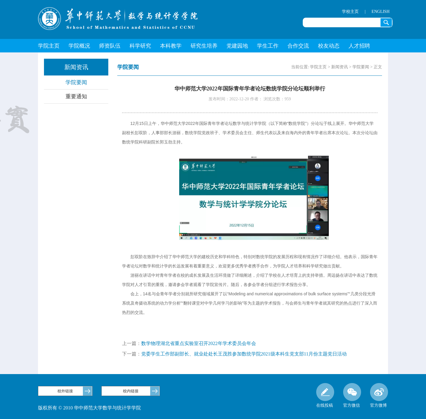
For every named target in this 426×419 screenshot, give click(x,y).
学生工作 (268, 46)
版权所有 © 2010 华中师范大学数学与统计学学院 (89, 407)
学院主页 (49, 46)
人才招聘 (359, 46)
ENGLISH (381, 11)
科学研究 (140, 46)
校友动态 (329, 46)
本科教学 (171, 46)
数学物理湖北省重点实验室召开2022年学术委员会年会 (198, 343)
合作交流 (298, 46)
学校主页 (350, 11)
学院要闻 (76, 82)
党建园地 (237, 46)
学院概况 (79, 46)
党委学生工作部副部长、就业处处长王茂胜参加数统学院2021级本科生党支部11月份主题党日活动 (244, 353)
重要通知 (76, 96)
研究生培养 (204, 46)
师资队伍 (110, 46)
